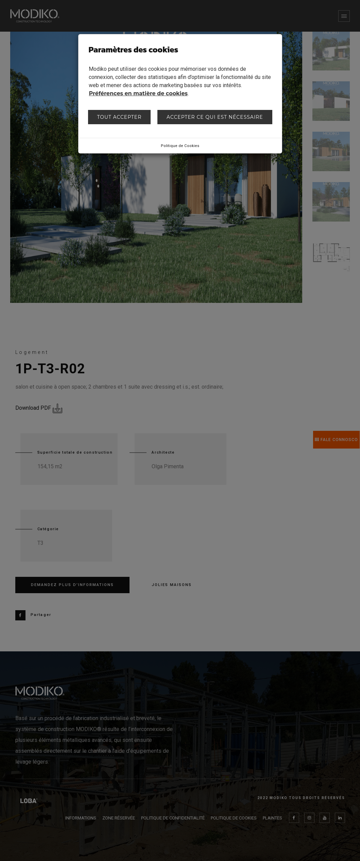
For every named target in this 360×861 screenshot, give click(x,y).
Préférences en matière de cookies (138, 93)
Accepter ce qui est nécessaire (215, 117)
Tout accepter (119, 117)
